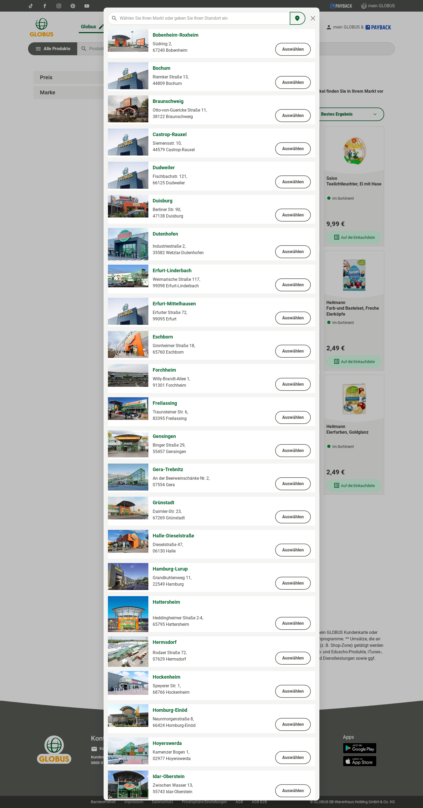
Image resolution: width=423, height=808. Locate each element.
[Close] (313, 18)
